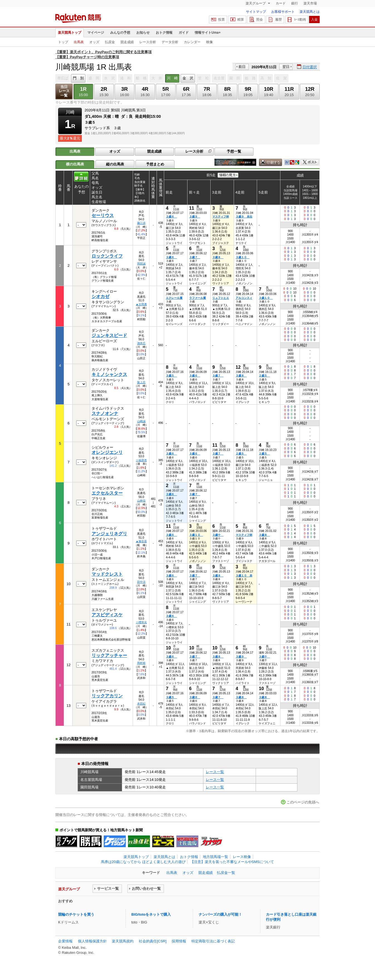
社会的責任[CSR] (153, 941)
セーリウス (103, 215)
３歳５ (171, 375)
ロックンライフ (107, 256)
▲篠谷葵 (141, 541)
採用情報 (179, 941)
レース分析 (147, 42)
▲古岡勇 (141, 304)
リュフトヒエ (220, 297)
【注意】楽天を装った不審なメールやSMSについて (232, 862)
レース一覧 (215, 772)
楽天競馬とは (310, 12)
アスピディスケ (107, 614)
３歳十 (217, 534)
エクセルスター (107, 493)
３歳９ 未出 (244, 216)
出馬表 (79, 42)
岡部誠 (141, 263)
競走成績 (127, 42)
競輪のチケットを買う (76, 914)
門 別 (78, 78)
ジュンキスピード (109, 335)
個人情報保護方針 (92, 941)
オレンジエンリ (107, 452)
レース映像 (242, 857)
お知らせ (143, 33)
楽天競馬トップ (69, 33)
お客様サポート (283, 12)
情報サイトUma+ (208, 33)
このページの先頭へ (303, 802)
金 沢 (187, 78)
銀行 (294, 3)
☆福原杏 (141, 460)
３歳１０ (243, 257)
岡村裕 (141, 662)
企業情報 (65, 941)
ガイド (184, 33)
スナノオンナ (105, 413)
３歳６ (171, 216)
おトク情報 (164, 33)
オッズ (94, 42)
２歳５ (264, 375)
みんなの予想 (120, 33)
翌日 (286, 67)
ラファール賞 (197, 297)
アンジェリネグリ (109, 533)
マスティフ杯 (220, 216)
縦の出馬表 (115, 164)
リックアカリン (107, 695)
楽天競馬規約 (123, 941)
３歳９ (194, 216)
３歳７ (194, 257)
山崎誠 (141, 421)
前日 (242, 67)
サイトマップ (256, 12)
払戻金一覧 (226, 873)
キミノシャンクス (109, 374)
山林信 (141, 500)
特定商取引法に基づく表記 (213, 941)
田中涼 (141, 581)
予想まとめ (155, 164)
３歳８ (217, 257)
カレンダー (192, 42)
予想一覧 (234, 151)
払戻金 (110, 42)
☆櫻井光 (141, 622)
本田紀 (141, 703)
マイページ (95, 33)
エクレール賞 (174, 297)
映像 (209, 42)
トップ (63, 42)
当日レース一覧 (64, 91)
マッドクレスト (107, 574)
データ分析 (170, 42)
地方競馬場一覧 (215, 857)
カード (281, 3)
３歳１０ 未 (244, 575)
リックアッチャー (109, 655)
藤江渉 (141, 222)
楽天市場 (310, 3)
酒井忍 (141, 343)
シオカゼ (100, 296)
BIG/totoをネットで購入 (151, 914)
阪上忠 (141, 382)
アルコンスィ (244, 297)
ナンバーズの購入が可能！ (220, 914)
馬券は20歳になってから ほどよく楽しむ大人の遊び (143, 862)
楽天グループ (256, 3)
